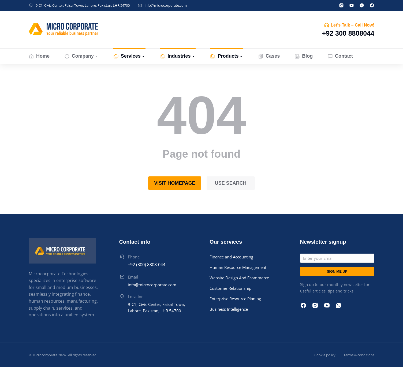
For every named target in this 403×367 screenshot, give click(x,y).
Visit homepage (174, 183)
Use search (231, 183)
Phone (134, 257)
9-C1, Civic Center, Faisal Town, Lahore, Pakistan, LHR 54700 (83, 5)
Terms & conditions (359, 355)
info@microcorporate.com (166, 5)
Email (133, 277)
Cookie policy (324, 355)
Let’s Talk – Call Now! (352, 25)
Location (136, 296)
